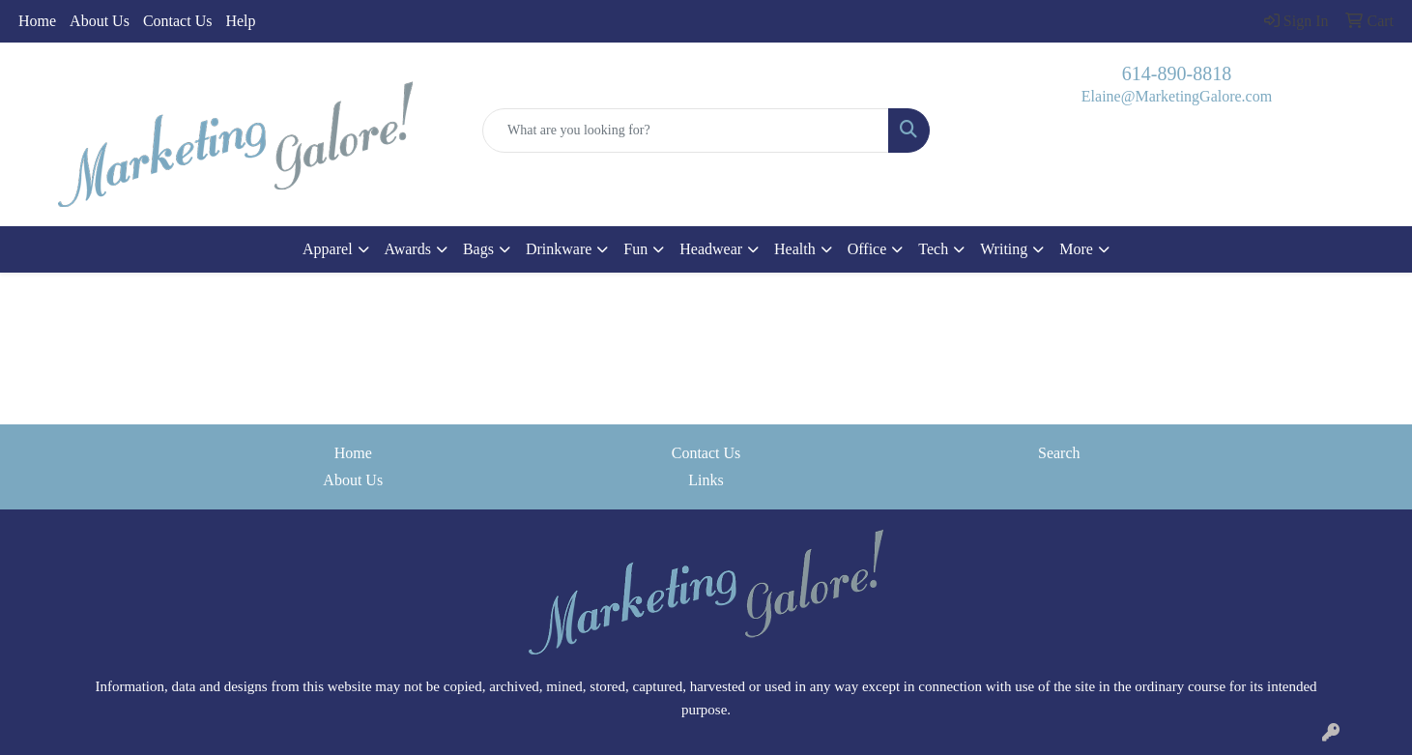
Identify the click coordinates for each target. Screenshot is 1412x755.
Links (705, 480)
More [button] (1076, 249)
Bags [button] (478, 249)
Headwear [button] (710, 249)
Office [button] (867, 249)
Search (1059, 453)
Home (37, 21)
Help (240, 21)
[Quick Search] (685, 130)
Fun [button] (635, 249)
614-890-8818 (1176, 73)
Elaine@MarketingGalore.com (1176, 96)
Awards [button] (408, 249)
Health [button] (795, 249)
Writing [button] (1003, 249)
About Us (100, 21)
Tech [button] (933, 249)
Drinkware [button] (558, 249)
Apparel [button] (328, 249)
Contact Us (178, 21)
